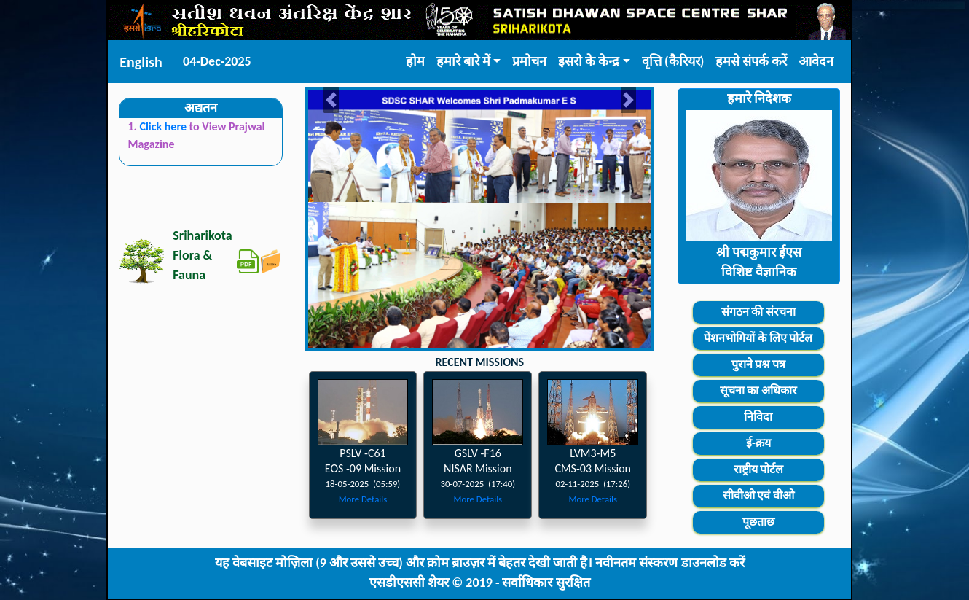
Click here (164, 126)
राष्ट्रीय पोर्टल (759, 469)
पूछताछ (758, 522)
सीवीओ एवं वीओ (758, 495)
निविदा (758, 417)
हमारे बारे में (463, 61)
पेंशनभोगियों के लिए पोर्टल (758, 338)
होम (415, 61)
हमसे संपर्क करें (751, 61)
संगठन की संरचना (758, 312)
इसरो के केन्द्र (588, 61)
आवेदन (816, 61)
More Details (363, 499)
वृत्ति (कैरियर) (673, 61)
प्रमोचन (529, 61)
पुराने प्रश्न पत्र (758, 364)
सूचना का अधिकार (758, 390)
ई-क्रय (758, 443)
